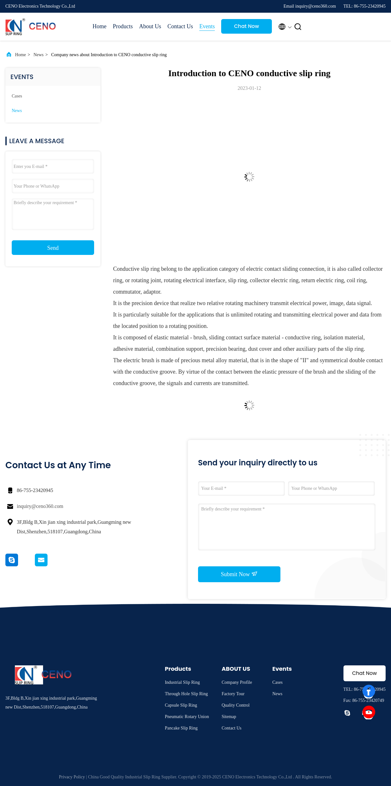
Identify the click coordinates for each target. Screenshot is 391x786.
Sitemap (228, 716)
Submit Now (239, 573)
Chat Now (246, 26)
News (39, 54)
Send (53, 248)
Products (123, 26)
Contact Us (180, 26)
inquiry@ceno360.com (40, 506)
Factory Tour (232, 693)
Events (207, 26)
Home (99, 26)
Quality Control (235, 705)
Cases (17, 96)
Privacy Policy (72, 777)
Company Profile (236, 682)
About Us (150, 26)
